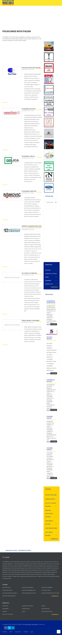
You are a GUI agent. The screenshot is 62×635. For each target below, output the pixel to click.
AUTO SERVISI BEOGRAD (48, 533)
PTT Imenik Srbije (27, 624)
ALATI (23, 611)
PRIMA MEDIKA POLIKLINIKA (30, 321)
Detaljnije (4, 102)
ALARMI (5, 611)
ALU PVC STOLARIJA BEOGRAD (50, 504)
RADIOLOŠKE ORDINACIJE (35, 227)
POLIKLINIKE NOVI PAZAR (28, 69)
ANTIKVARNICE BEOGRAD (49, 522)
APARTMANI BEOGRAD (51, 528)
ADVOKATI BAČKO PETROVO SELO (50, 593)
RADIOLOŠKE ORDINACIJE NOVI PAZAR (31, 228)
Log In (31, 632)
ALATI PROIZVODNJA (47, 611)
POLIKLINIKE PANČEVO (51, 304)
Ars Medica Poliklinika (29, 273)
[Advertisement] (31, 17)
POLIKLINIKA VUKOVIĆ (50, 417)
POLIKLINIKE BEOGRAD (51, 340)
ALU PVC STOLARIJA (8, 614)
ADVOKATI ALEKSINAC (27, 587)
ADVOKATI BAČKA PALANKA (10, 593)
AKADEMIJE (48, 280)
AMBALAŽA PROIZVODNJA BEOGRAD (49, 514)
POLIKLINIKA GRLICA (28, 156)
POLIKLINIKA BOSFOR (28, 109)
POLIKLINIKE (39, 68)
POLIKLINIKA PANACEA (50, 448)
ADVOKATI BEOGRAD (50, 495)
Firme (11, 632)
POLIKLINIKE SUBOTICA (51, 383)
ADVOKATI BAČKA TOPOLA (29, 593)
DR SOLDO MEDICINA (49, 337)
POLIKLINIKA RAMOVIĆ (29, 191)
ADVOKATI (48, 270)
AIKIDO (47, 277)
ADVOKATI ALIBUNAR (47, 587)
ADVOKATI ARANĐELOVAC (29, 590)
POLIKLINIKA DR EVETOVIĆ (50, 380)
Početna (4, 632)
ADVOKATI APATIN (7, 590)
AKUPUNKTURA (45, 608)
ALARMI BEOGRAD (50, 499)
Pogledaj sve (54, 287)
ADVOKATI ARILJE (46, 590)
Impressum (18, 632)
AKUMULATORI (49, 284)
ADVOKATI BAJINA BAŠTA (9, 596)
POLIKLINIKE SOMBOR (51, 419)
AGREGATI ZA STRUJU (51, 273)
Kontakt (26, 632)
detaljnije (49, 324)
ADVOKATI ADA (7, 587)
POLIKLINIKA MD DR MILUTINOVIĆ (51, 301)
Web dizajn (35, 624)
